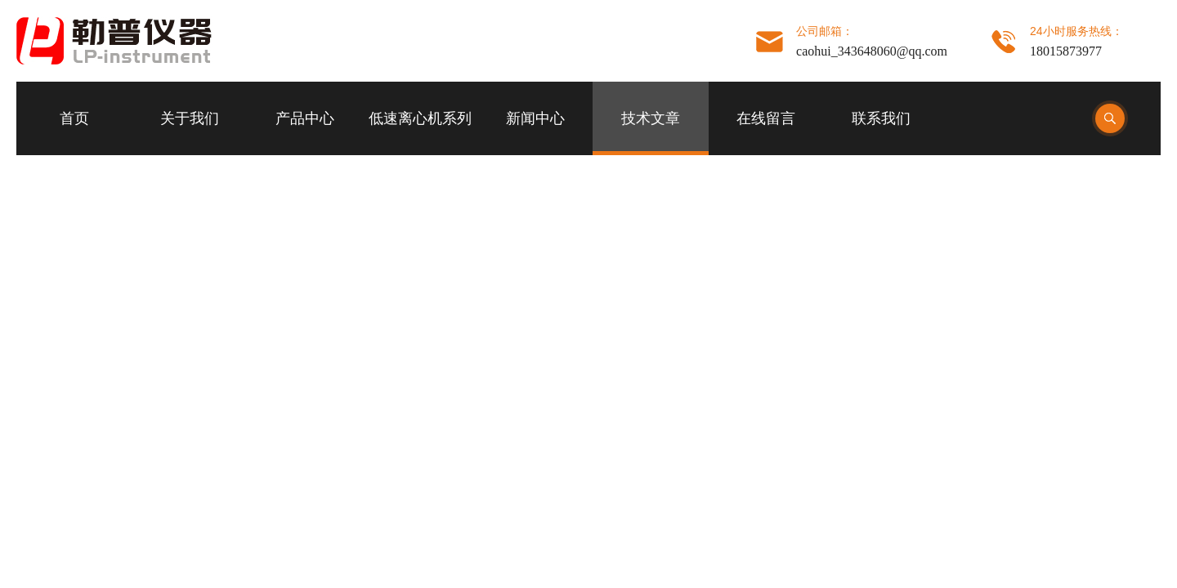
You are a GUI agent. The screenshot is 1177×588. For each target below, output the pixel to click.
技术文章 (650, 118)
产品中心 (304, 118)
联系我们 (881, 118)
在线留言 (765, 118)
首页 (74, 118)
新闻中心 (535, 118)
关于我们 (189, 118)
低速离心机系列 (420, 118)
